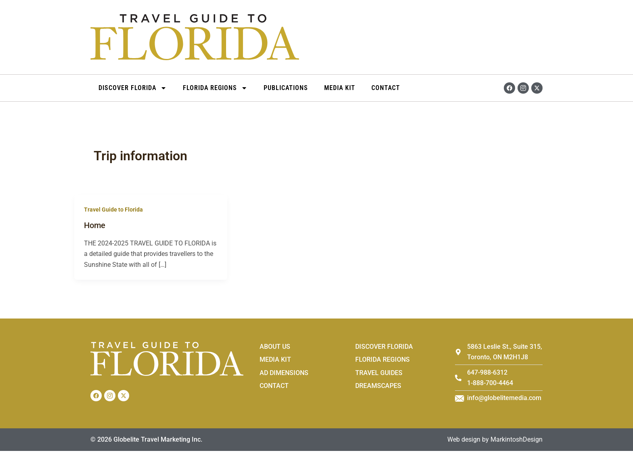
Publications (286, 88)
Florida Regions (215, 88)
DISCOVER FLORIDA (133, 88)
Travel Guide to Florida (113, 209)
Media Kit (339, 88)
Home (94, 225)
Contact (385, 88)
